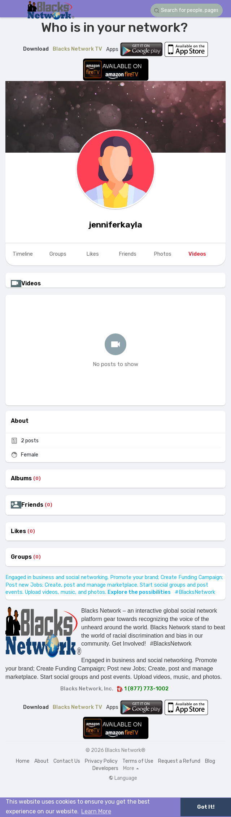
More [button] (131, 768)
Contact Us (66, 761)
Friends (32, 505)
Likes (18, 531)
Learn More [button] (96, 811)
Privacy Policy (101, 761)
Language (123, 778)
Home (23, 761)
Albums (21, 478)
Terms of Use (137, 761)
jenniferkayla (115, 225)
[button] (186, 10)
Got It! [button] (205, 807)
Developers (105, 768)
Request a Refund (179, 761)
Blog (210, 761)
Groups (21, 557)
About (41, 761)
